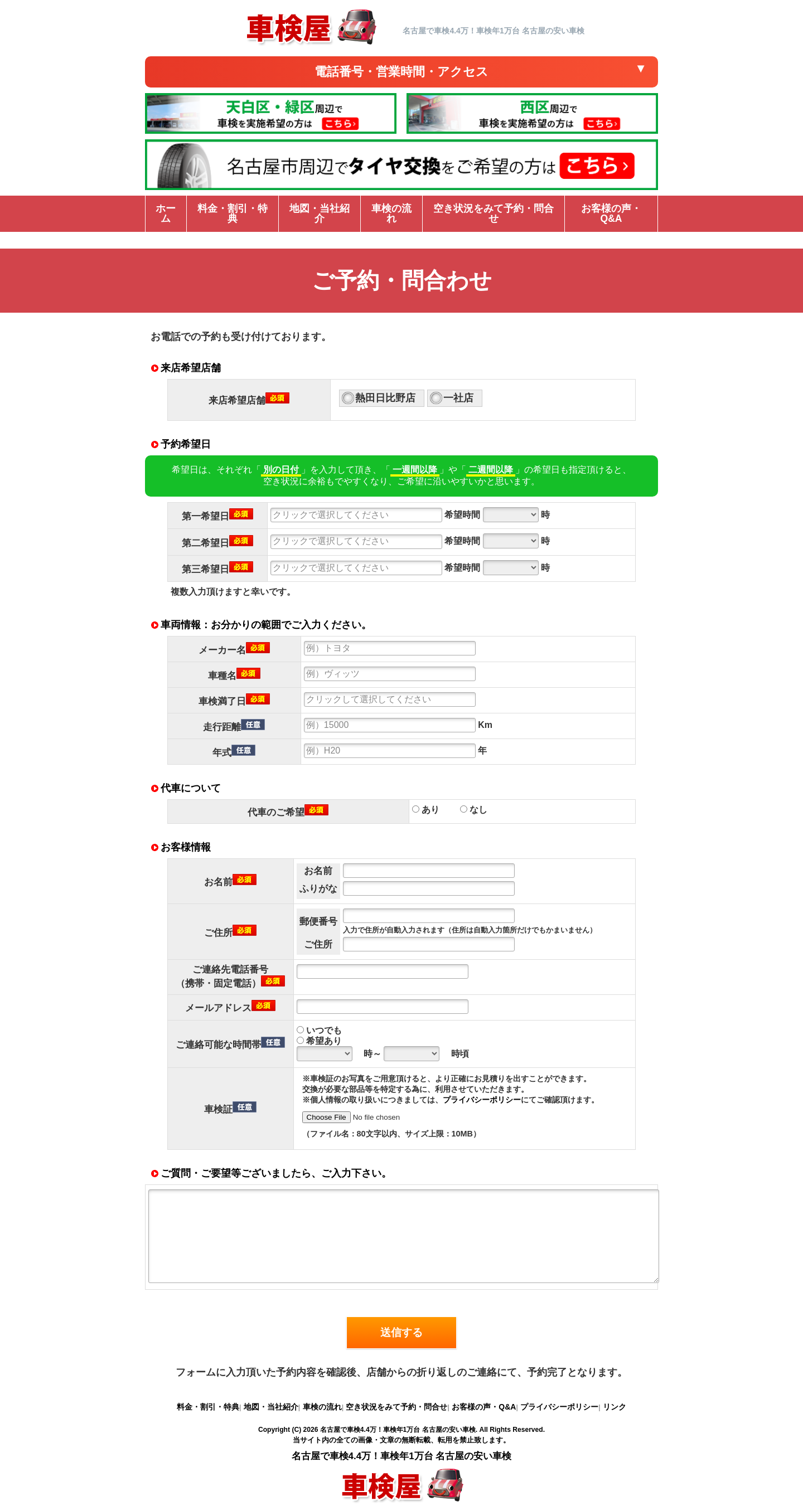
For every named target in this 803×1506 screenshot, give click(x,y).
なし (473, 809)
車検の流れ (322, 1406)
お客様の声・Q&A (484, 1406)
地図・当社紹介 (271, 1406)
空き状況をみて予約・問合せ (396, 1406)
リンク (614, 1406)
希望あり (319, 1041)
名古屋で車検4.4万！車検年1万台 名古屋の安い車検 (398, 1430)
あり (425, 809)
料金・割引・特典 (208, 1406)
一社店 (458, 398)
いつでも (319, 1030)
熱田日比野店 (385, 398)
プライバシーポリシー (482, 1099)
